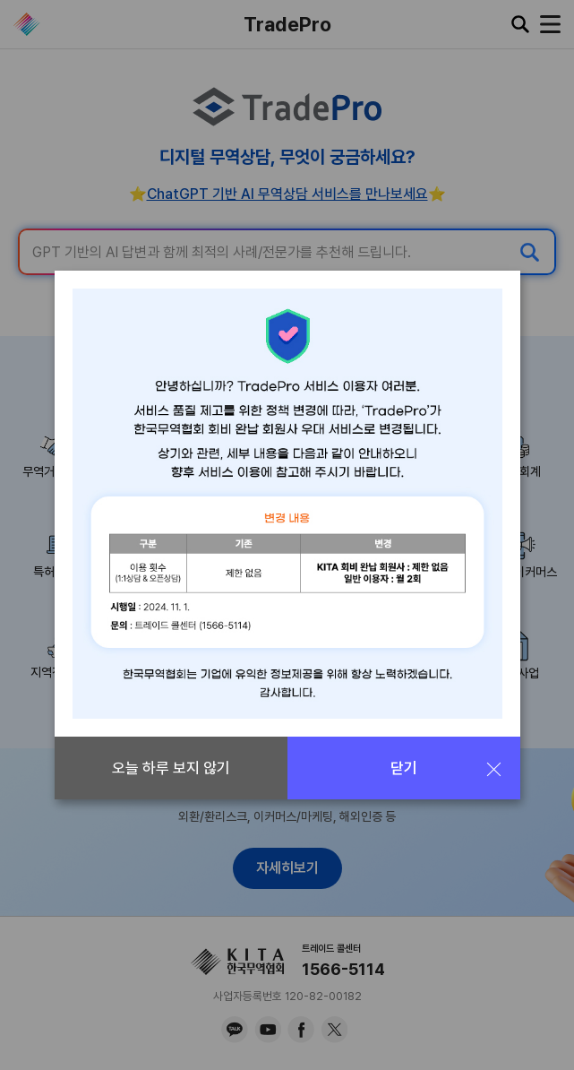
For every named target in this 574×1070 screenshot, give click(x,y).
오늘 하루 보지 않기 (171, 768)
